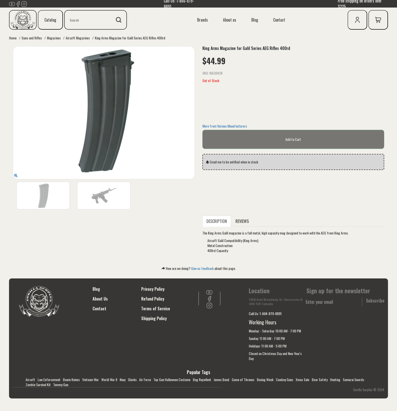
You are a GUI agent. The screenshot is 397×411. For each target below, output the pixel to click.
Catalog (50, 20)
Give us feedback (202, 268)
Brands (202, 20)
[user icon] (357, 20)
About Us (100, 299)
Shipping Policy (154, 318)
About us (229, 20)
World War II (109, 379)
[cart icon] (378, 20)
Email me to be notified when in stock (232, 161)
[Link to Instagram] (24, 3)
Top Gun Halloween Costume (171, 379)
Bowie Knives (71, 379)
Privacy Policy (153, 289)
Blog (254, 20)
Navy (122, 379)
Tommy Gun (60, 384)
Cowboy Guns (284, 379)
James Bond (221, 379)
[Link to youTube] (12, 3)
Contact (279, 20)
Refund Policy (152, 299)
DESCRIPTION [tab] (216, 221)
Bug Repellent (202, 379)
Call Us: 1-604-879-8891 (265, 313)
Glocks (132, 379)
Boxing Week (265, 379)
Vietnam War (90, 379)
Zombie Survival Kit (38, 384)
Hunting (335, 379)
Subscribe (375, 301)
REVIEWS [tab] (242, 221)
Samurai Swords (353, 379)
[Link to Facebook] (18, 3)
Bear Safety (320, 379)
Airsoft (30, 379)
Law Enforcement (49, 379)
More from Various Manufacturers (224, 126)
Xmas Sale (302, 379)
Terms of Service (155, 309)
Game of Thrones (243, 379)
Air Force (145, 379)
